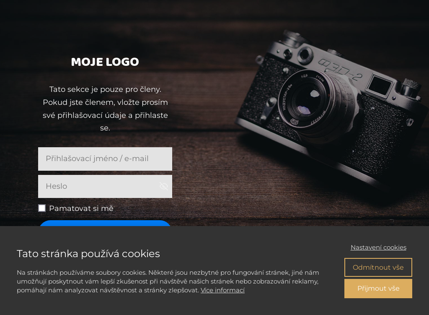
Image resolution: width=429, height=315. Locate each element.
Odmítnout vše (378, 267)
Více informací (223, 290)
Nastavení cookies (378, 247)
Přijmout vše (378, 288)
